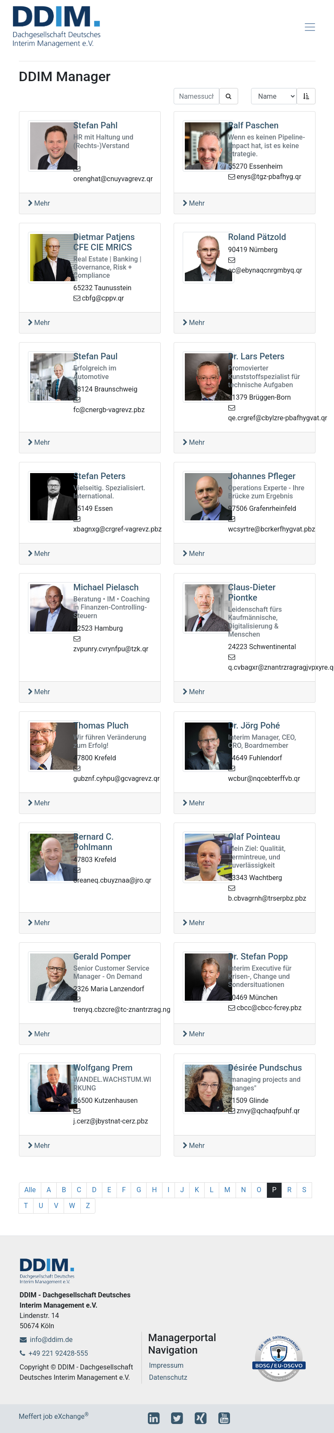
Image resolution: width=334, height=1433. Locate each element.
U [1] (41, 1206)
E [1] (109, 1190)
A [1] (48, 1190)
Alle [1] (30, 1190)
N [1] (243, 1190)
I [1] (168, 1190)
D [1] (94, 1190)
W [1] (72, 1206)
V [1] (56, 1206)
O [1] (259, 1190)
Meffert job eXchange (54, 1416)
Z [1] (88, 1206)
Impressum (166, 1365)
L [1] (212, 1190)
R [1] (289, 1190)
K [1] (197, 1190)
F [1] (124, 1190)
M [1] (227, 1190)
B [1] (64, 1190)
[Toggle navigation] (310, 27)
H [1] (154, 1190)
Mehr (39, 203)
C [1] (79, 1190)
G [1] (138, 1190)
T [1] (26, 1206)
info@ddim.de (46, 1340)
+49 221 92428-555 (54, 1353)
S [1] (304, 1190)
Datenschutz (168, 1377)
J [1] (182, 1190)
